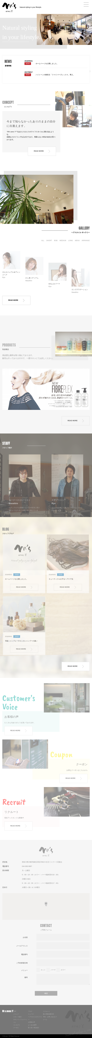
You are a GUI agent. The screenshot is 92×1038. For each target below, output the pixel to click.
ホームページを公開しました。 (47, 63)
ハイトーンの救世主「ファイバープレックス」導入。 (55, 75)
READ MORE (16, 300)
